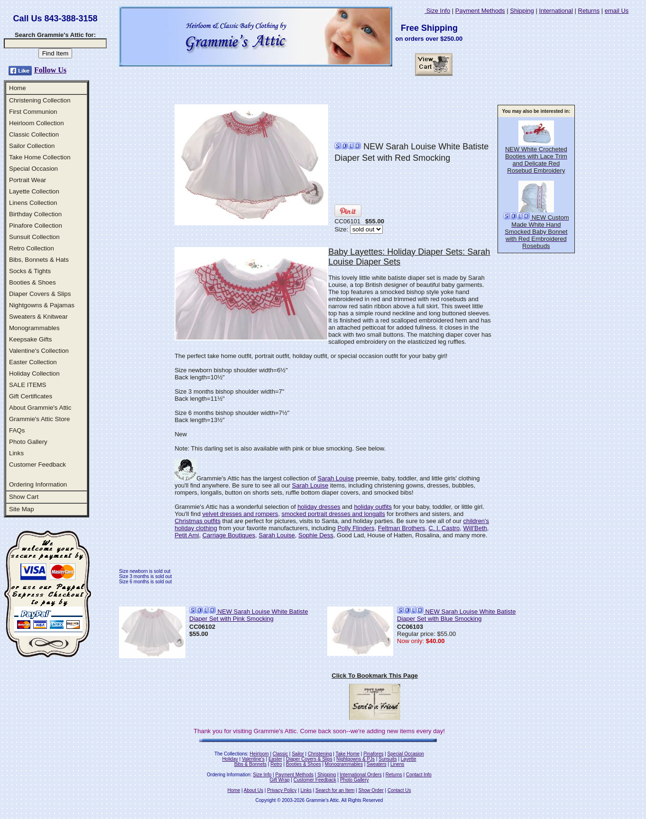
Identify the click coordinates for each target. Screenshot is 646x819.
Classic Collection (34, 134)
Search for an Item (334, 790)
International (556, 10)
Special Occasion (33, 168)
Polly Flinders (355, 528)
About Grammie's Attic (40, 407)
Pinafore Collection (35, 225)
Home (17, 88)
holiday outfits (373, 506)
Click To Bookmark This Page (375, 675)
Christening (320, 753)
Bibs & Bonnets (250, 764)
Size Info (437, 10)
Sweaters (377, 764)
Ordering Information (38, 484)
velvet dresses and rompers (240, 513)
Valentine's (253, 759)
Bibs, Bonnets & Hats (39, 259)
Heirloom (259, 753)
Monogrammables (34, 327)
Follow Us (50, 70)
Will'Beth (475, 528)
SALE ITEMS (27, 384)
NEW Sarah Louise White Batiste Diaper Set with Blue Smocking (456, 615)
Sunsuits (387, 759)
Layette (408, 759)
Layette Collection (34, 191)
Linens (397, 764)
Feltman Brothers (401, 528)
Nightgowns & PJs (355, 759)
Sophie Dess (315, 535)
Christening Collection (40, 100)
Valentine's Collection (39, 350)
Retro (276, 764)
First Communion (33, 111)
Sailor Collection (32, 145)
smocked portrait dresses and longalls (333, 513)
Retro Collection (31, 248)
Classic (280, 753)
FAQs (17, 430)
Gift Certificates (30, 396)
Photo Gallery (28, 441)
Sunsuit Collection (34, 236)
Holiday (230, 759)
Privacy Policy (281, 790)
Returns (589, 10)
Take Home (347, 753)
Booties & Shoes (32, 282)
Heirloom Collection (36, 123)
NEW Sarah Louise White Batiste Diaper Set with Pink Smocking (248, 615)
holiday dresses (318, 506)
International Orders (360, 774)
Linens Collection (33, 202)
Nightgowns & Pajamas (41, 305)
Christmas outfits (198, 521)
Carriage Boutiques (229, 535)
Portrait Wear (27, 180)
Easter (275, 759)
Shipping (522, 10)
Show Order (370, 790)
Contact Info (419, 774)
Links (16, 453)
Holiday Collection (34, 373)
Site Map (21, 509)
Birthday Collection (35, 214)
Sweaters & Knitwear (38, 316)
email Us (617, 10)
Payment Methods (480, 10)
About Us (253, 790)
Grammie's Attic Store (39, 419)
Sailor (298, 753)
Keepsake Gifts (30, 339)
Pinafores (373, 753)
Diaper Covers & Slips (40, 293)
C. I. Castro (444, 528)
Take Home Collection (40, 157)
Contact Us (399, 790)
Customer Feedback (37, 464)
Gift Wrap (280, 779)
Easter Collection (33, 362)
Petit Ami (187, 535)
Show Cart (23, 496)
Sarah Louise (336, 478)
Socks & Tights (30, 271)
